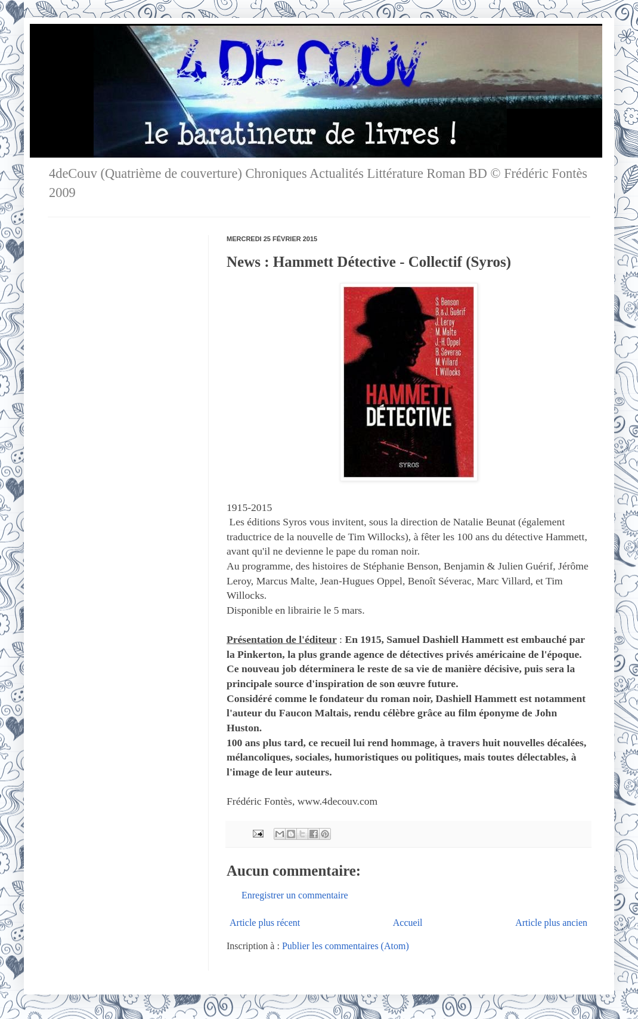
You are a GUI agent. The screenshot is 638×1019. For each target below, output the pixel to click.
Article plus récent (265, 923)
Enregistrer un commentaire (294, 895)
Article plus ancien (551, 923)
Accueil (408, 923)
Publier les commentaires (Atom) (345, 946)
